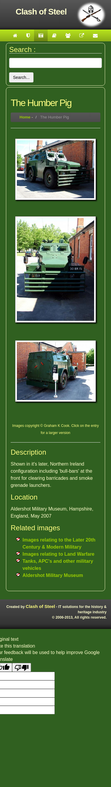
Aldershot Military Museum (52, 575)
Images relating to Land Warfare (58, 554)
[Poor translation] (21, 667)
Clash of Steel (40, 606)
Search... (21, 77)
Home (25, 117)
